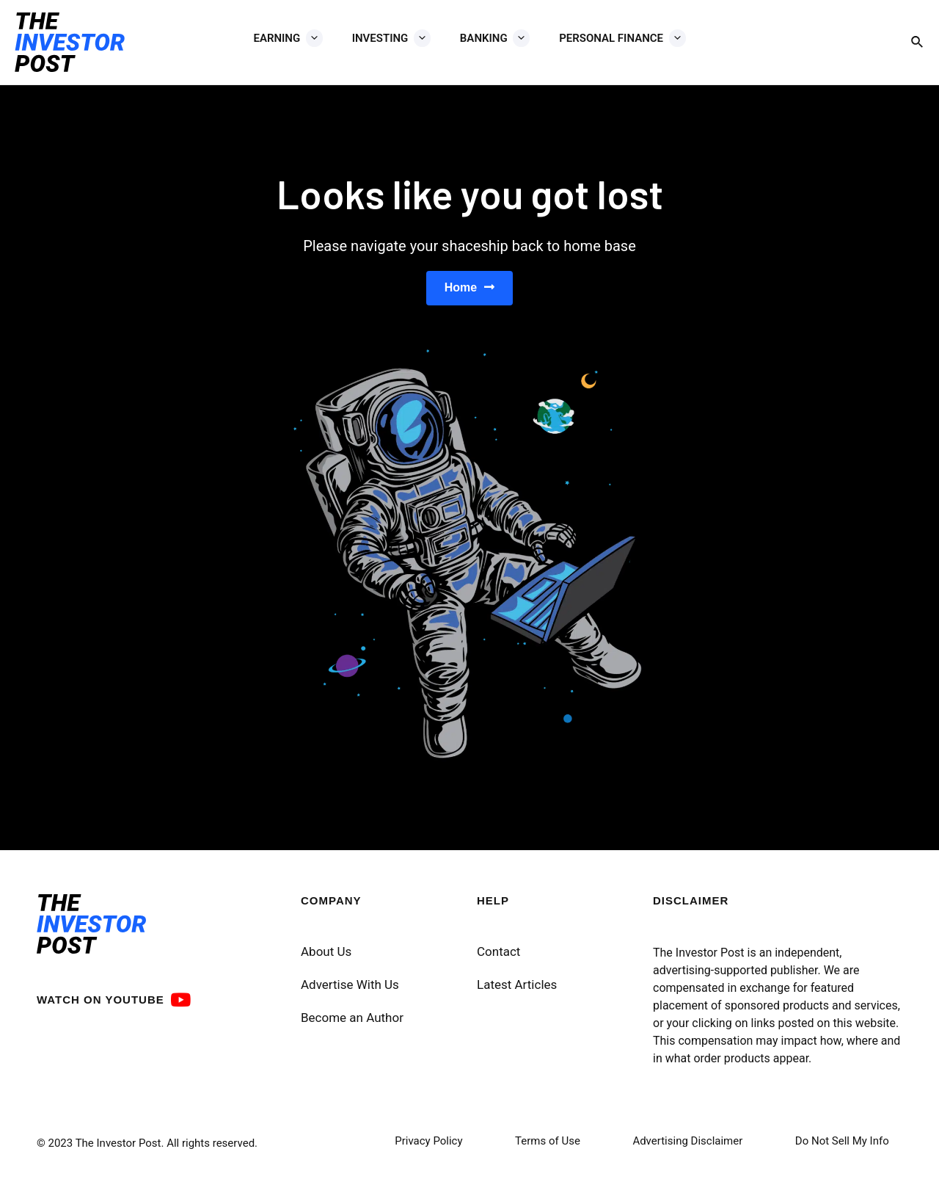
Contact (498, 959)
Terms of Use (547, 1149)
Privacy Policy (428, 1149)
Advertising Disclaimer (687, 1149)
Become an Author (352, 1025)
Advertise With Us (350, 992)
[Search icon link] (917, 42)
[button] (469, 292)
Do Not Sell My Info (842, 1149)
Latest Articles (517, 992)
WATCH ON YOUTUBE (100, 1007)
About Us (326, 959)
